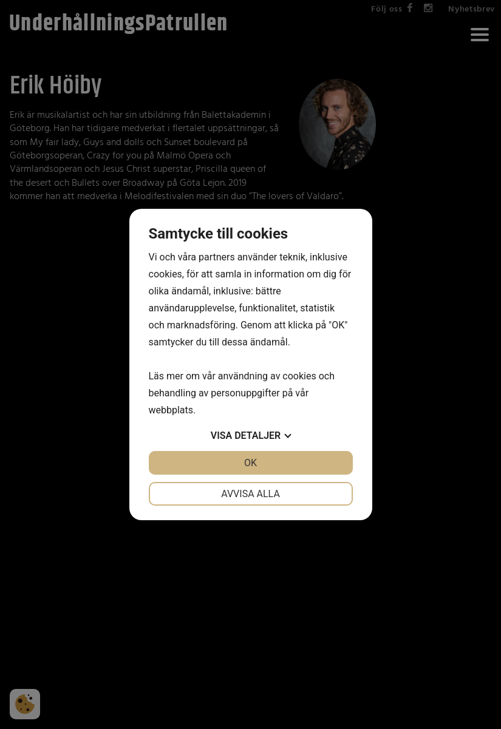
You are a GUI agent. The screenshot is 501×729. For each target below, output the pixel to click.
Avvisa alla (250, 494)
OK (250, 463)
